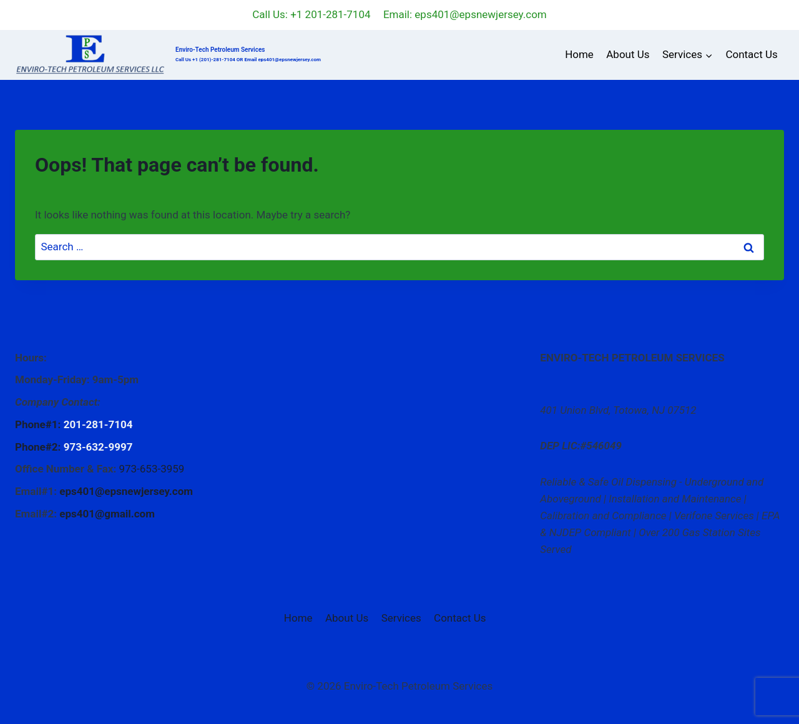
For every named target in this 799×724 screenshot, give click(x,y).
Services (401, 618)
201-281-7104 (98, 424)
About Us (627, 54)
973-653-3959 (151, 468)
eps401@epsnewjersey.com (126, 491)
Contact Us (751, 54)
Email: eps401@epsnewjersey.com (465, 14)
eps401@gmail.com (107, 513)
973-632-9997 (98, 447)
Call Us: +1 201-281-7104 (311, 14)
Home (579, 54)
